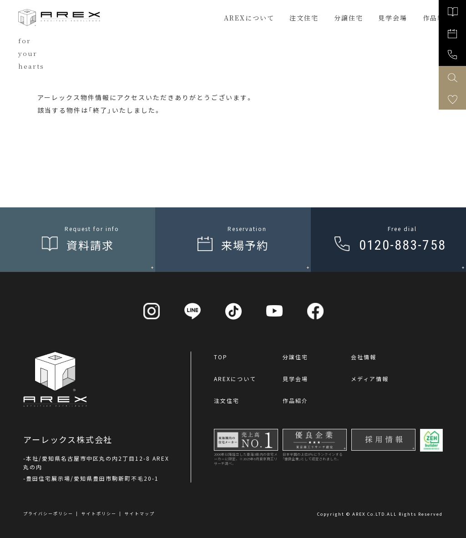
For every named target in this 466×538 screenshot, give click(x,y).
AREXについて (249, 17)
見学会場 (295, 378)
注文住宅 (304, 17)
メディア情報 (370, 378)
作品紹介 (295, 400)
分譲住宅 (348, 17)
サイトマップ (140, 514)
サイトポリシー (98, 514)
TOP (221, 357)
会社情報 (363, 357)
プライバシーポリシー (48, 514)
